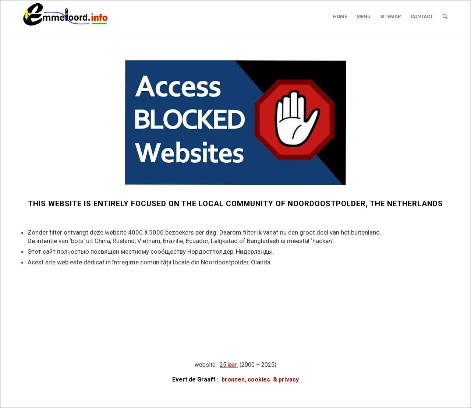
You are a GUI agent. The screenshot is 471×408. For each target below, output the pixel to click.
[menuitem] (340, 16)
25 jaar (228, 364)
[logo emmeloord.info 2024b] (73, 16)
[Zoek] (445, 16)
